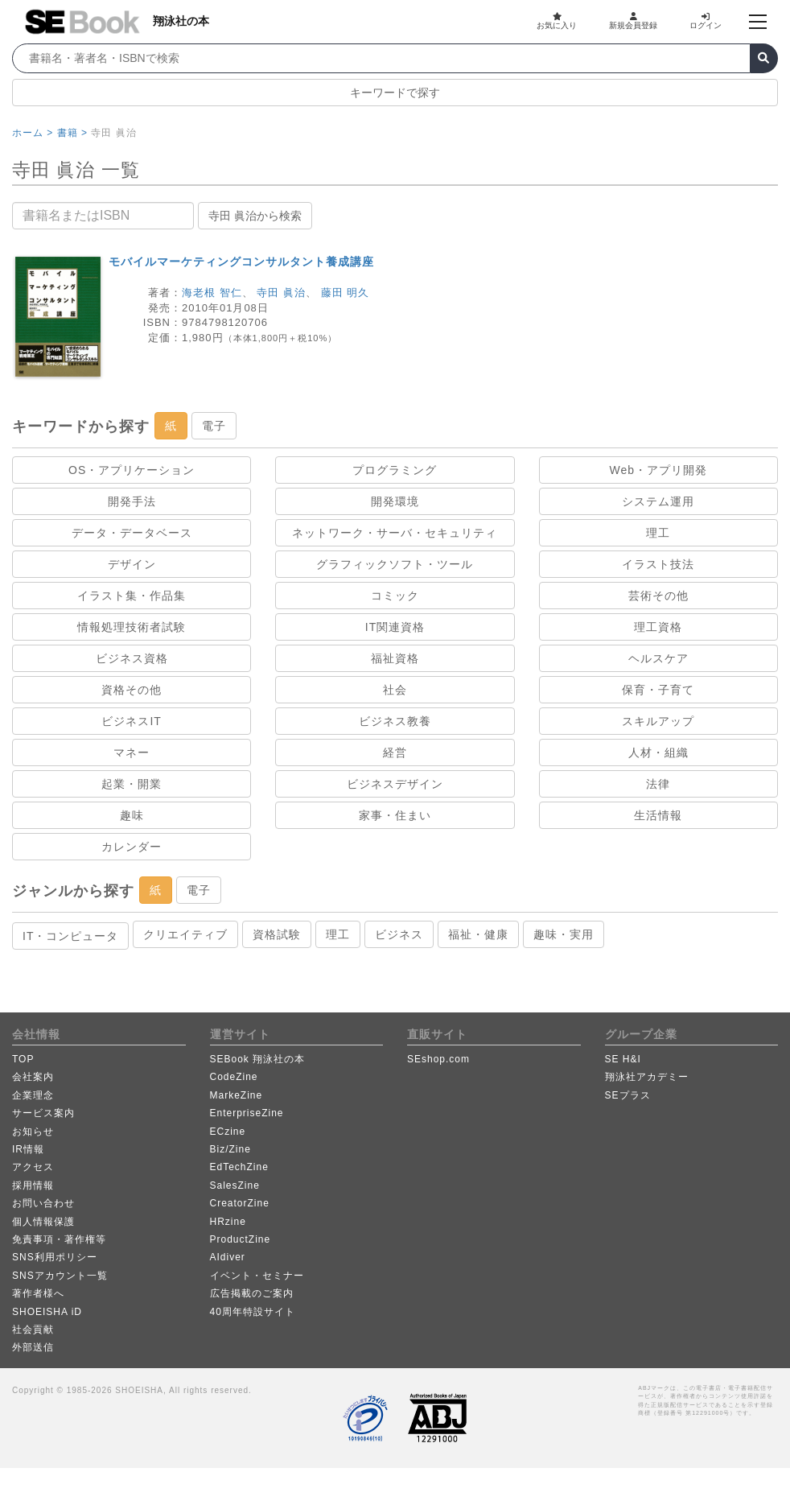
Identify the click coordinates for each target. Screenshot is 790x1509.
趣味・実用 (563, 934)
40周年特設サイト (252, 1311)
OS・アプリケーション (131, 470)
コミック (395, 595)
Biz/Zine (230, 1149)
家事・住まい (395, 815)
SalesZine (235, 1185)
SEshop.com (438, 1059)
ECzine (228, 1131)
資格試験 (277, 934)
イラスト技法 (658, 564)
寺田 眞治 (281, 293)
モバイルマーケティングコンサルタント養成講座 (241, 261)
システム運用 (658, 501)
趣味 (132, 815)
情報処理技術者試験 (131, 627)
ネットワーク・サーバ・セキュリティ (394, 532)
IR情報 (28, 1149)
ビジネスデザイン (395, 783)
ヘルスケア (658, 658)
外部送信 (33, 1347)
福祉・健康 (478, 934)
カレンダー (131, 846)
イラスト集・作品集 (131, 595)
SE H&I (623, 1059)
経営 (395, 752)
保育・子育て (658, 689)
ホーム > (32, 132)
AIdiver (227, 1257)
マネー (131, 752)
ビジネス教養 (395, 721)
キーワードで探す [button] (395, 92)
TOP (23, 1059)
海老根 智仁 (212, 293)
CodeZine (234, 1076)
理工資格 (658, 627)
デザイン (132, 564)
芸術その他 (658, 595)
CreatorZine (240, 1203)
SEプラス (628, 1095)
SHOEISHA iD (47, 1311)
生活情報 (658, 815)
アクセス (33, 1167)
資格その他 (131, 689)
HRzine (228, 1221)
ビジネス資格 (132, 658)
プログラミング (394, 470)
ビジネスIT (131, 721)
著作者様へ (38, 1293)
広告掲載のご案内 (252, 1293)
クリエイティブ (185, 934)
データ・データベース (132, 532)
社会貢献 (33, 1329)
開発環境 (395, 501)
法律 (658, 783)
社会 (395, 689)
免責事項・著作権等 (59, 1239)
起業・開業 (131, 783)
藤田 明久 (345, 293)
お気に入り (557, 21)
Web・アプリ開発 (659, 470)
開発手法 (132, 501)
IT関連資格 (395, 627)
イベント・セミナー (257, 1275)
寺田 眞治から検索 (255, 215)
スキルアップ (658, 721)
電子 (214, 425)
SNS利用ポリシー (54, 1257)
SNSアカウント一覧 (60, 1275)
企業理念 (33, 1095)
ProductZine (240, 1239)
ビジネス (399, 934)
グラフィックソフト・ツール (394, 564)
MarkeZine (236, 1095)
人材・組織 (658, 752)
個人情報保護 (43, 1221)
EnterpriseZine (247, 1113)
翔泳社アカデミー (647, 1076)
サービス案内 (43, 1113)
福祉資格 (395, 658)
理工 (658, 532)
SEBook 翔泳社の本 (258, 1059)
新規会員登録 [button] (633, 21)
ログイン (705, 21)
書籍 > (72, 132)
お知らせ (33, 1131)
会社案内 (33, 1076)
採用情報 (33, 1185)
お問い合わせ (43, 1203)
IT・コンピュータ (70, 936)
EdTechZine (239, 1167)
